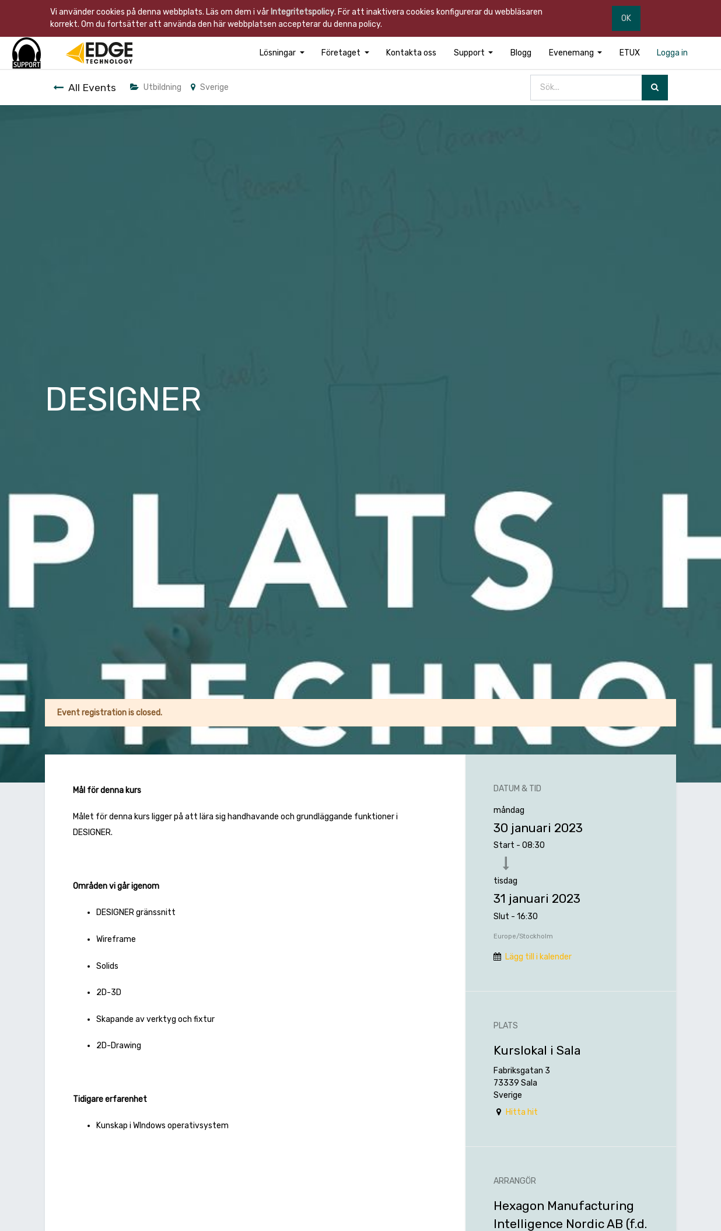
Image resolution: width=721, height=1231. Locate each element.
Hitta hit (522, 1112)
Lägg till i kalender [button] (538, 957)
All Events (84, 87)
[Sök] (655, 88)
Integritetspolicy (302, 12)
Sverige (210, 87)
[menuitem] (411, 53)
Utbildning (155, 87)
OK (626, 18)
